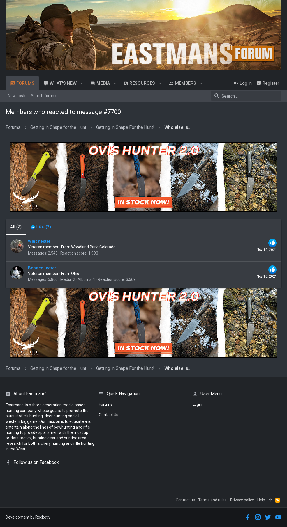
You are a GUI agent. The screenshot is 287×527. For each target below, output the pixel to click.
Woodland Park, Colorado (93, 247)
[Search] (246, 96)
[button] (82, 83)
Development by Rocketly (28, 517)
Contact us (185, 500)
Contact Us (108, 415)
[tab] (40, 227)
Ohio (75, 273)
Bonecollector (42, 268)
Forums (105, 404)
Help (261, 500)
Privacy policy (242, 500)
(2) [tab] (16, 227)
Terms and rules (212, 500)
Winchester (39, 241)
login (197, 404)
